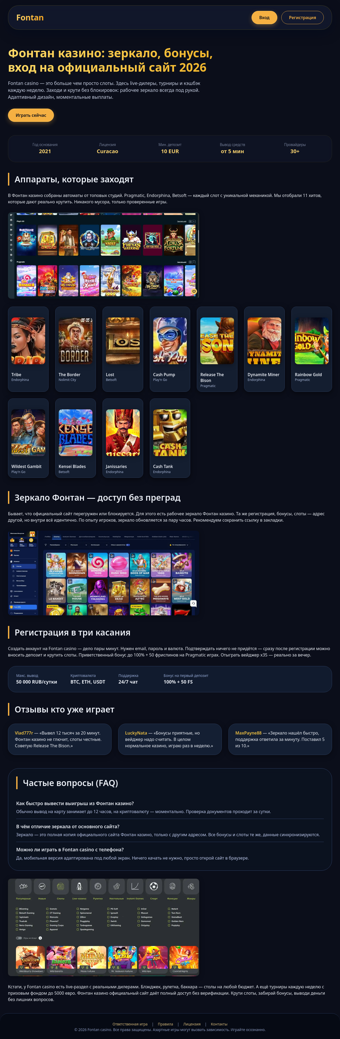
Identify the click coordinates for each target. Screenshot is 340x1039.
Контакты (219, 1024)
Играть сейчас (31, 115)
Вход (264, 17)
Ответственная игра (130, 1024)
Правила (165, 1024)
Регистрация (302, 17)
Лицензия (192, 1024)
